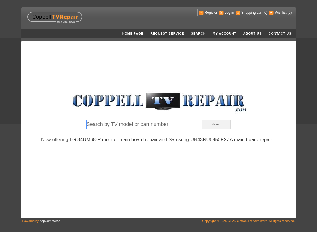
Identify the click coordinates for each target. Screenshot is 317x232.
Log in (229, 13)
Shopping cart (251, 13)
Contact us (280, 33)
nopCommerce (50, 221)
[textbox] (143, 124)
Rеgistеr (211, 13)
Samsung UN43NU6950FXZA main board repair (220, 139)
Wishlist (280, 13)
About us (252, 33)
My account (224, 33)
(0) (265, 13)
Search (198, 33)
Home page (132, 33)
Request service (167, 33)
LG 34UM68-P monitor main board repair (114, 139)
